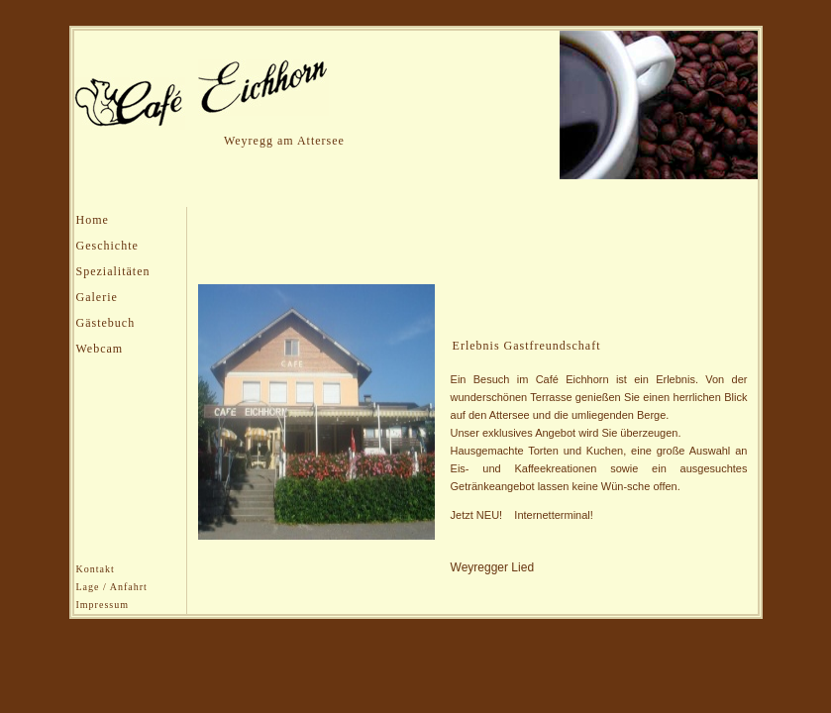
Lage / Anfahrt (112, 586)
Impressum (102, 604)
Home (92, 220)
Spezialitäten (113, 271)
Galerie (97, 297)
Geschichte (107, 246)
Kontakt (95, 568)
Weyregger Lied (493, 567)
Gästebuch (106, 323)
